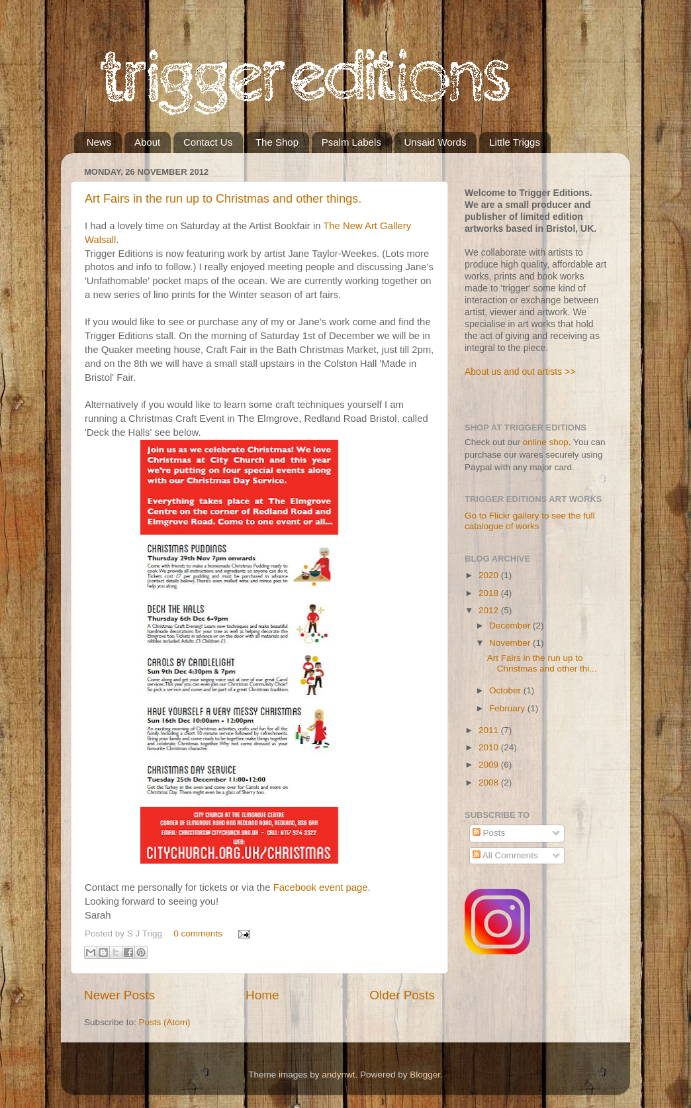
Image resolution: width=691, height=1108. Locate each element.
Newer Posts (119, 995)
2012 (490, 610)
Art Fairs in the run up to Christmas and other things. (223, 198)
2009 (490, 765)
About (147, 142)
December (511, 625)
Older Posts (402, 995)
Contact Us (207, 142)
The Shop (277, 142)
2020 (490, 575)
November (511, 643)
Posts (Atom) (165, 1022)
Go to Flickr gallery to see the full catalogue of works (530, 521)
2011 (490, 730)
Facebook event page (320, 887)
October (506, 690)
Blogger (425, 1075)
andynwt (338, 1075)
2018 (490, 593)
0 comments (197, 933)
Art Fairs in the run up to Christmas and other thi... (542, 663)
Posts (489, 833)
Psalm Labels (351, 142)
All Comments (505, 855)
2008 (490, 782)
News (99, 142)
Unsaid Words (435, 142)
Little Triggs (514, 142)
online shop (546, 442)
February (508, 708)
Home (262, 995)
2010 (490, 747)
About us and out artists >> (520, 371)
